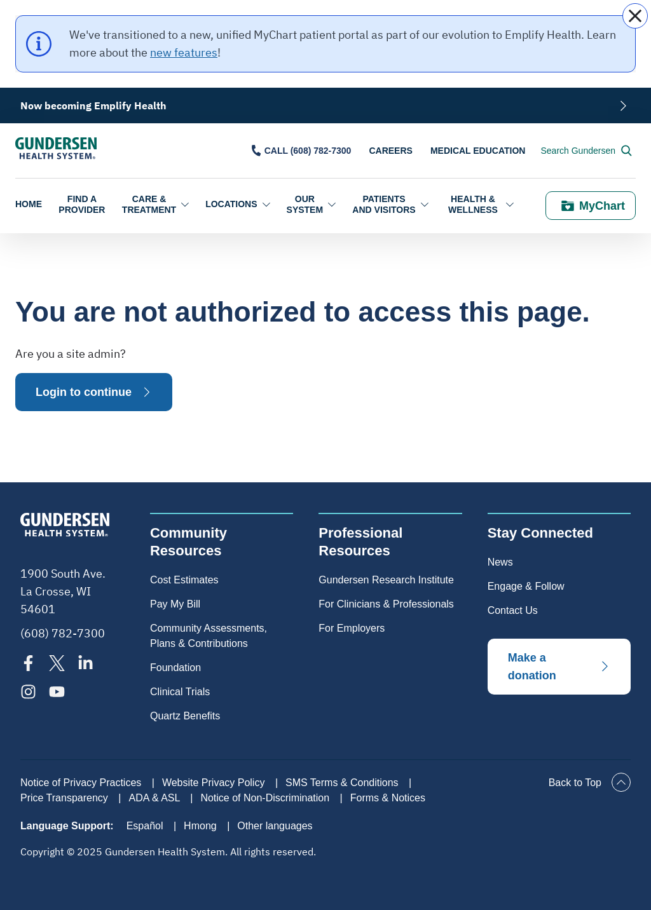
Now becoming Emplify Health (93, 105)
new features (183, 52)
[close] (635, 16)
